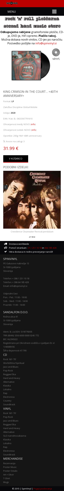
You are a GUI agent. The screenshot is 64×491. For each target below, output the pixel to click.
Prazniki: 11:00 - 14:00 (14, 304)
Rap (5, 393)
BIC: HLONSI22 (10, 339)
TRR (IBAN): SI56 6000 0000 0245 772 (21, 335)
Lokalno (7, 389)
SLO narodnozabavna (14, 435)
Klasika (7, 385)
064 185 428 (50, 247)
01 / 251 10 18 (34, 247)
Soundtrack (9, 404)
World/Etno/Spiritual (13, 363)
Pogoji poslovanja (42, 488)
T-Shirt (6, 478)
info (33, 124)
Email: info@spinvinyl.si (15, 286)
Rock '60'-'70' (9, 359)
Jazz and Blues (10, 366)
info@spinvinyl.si (46, 43)
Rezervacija (9, 463)
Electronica (9, 396)
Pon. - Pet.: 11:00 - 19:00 (15, 297)
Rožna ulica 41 (10, 316)
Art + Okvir (8, 474)
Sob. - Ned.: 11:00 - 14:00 (15, 301)
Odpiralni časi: (10, 293)
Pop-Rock (8, 370)
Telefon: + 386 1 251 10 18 (16, 278)
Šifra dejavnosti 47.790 (14, 350)
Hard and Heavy (11, 378)
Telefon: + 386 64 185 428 (16, 282)
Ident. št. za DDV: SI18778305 (17, 331)
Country (7, 400)
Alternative (9, 381)
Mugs (6, 482)
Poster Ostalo (10, 470)
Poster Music (10, 467)
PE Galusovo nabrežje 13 (16, 263)
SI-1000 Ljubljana (11, 267)
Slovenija (8, 270)
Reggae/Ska (9, 374)
